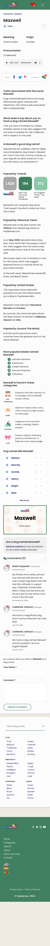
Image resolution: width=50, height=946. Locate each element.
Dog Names (8, 14)
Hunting (31, 824)
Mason (15, 528)
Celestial (31, 814)
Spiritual (10, 814)
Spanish (31, 861)
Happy (30, 833)
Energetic (11, 843)
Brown (9, 861)
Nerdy (30, 817)
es (6, 938)
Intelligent (11, 839)
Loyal (29, 846)
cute (8, 509)
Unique (30, 811)
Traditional (12, 817)
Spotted (10, 864)
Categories (9, 912)
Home (7, 908)
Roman (30, 858)
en (6, 934)
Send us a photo (15, 616)
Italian (30, 864)
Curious (31, 839)
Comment (9, 750)
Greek (30, 855)
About (7, 920)
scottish (7, 495)
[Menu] (42, 5)
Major (14, 555)
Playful (10, 836)
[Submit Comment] (17, 777)
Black (9, 858)
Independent (13, 833)
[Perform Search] (43, 796)
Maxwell (18, 14)
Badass (30, 821)
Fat (8, 868)
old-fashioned (8, 467)
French (30, 868)
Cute (9, 811)
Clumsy (31, 843)
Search (7, 916)
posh (8, 482)
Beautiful (11, 824)
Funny (9, 821)
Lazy (9, 846)
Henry (15, 548)
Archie (15, 542)
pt (6, 942)
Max (14, 562)
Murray (15, 535)
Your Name (10, 737)
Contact (8, 927)
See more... (25, 570)
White (9, 855)
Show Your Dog (11, 923)
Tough (30, 836)
